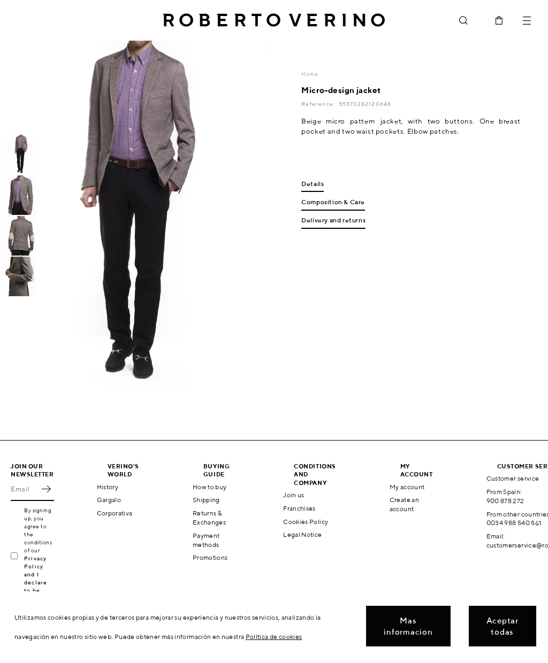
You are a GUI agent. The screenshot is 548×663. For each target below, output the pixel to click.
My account (407, 487)
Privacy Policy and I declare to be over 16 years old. (39, 582)
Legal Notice (302, 534)
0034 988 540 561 (514, 523)
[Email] (24, 489)
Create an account (404, 504)
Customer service (512, 478)
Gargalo (109, 500)
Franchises (299, 508)
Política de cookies (274, 637)
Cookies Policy (305, 522)
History (108, 487)
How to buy (210, 487)
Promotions (210, 557)
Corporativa (115, 513)
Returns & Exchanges (209, 517)
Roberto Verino (274, 20)
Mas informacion (408, 626)
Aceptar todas (502, 626)
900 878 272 (505, 501)
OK (46, 489)
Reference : (319, 104)
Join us (294, 495)
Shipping (206, 500)
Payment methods (206, 540)
